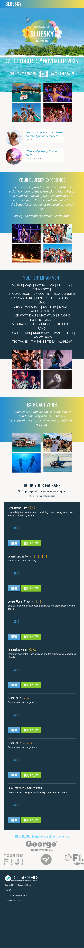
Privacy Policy (13, 900)
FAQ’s (8, 890)
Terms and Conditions (17, 895)
